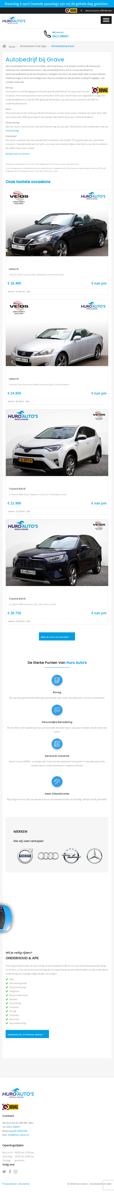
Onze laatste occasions (28, 181)
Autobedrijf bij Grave (62, 46)
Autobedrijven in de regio (33, 46)
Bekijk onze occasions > (18, 153)
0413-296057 (13, 1126)
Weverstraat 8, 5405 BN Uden (96, 10)
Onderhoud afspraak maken (27, 1034)
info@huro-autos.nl (18, 1134)
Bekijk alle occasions (57, 636)
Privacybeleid (9, 1183)
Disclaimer (24, 1183)
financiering (12, 130)
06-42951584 (20, 1130)
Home (8, 46)
